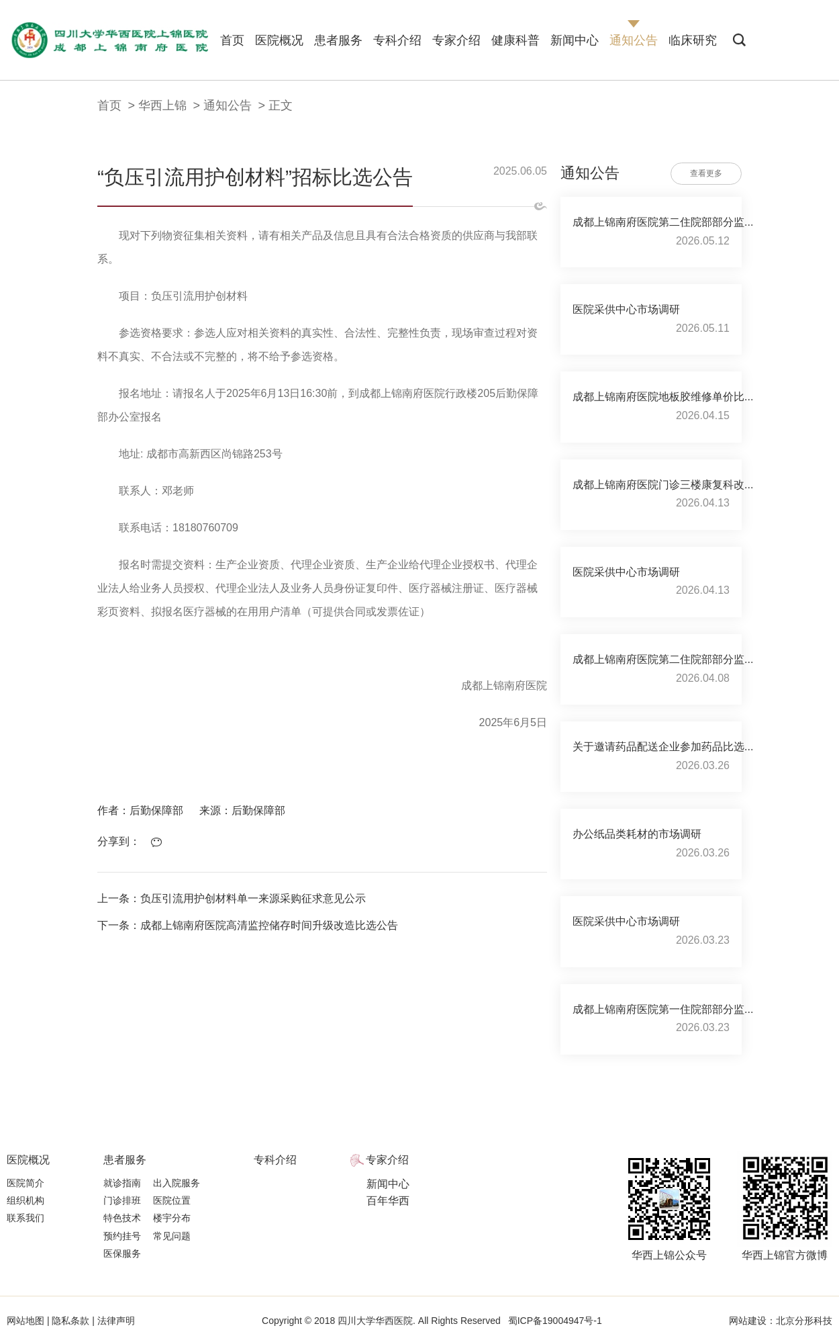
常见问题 (172, 1236)
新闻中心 (574, 40)
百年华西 (387, 1200)
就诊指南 (122, 1183)
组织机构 (25, 1200)
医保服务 (122, 1253)
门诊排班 (122, 1200)
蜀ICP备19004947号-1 (555, 1320)
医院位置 (172, 1200)
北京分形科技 (804, 1320)
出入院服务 (176, 1183)
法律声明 (115, 1320)
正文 (280, 105)
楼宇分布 (172, 1217)
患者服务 (338, 40)
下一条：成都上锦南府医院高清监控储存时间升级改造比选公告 (247, 925)
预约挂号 (122, 1236)
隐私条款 (71, 1320)
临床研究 (693, 40)
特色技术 (122, 1217)
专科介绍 (397, 40)
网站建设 (748, 1320)
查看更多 (706, 173)
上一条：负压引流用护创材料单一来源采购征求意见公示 (231, 898)
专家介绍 (456, 40)
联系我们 (25, 1217)
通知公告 (633, 40)
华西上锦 (162, 105)
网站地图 (27, 1320)
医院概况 (279, 40)
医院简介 (25, 1183)
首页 (232, 40)
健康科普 (515, 40)
